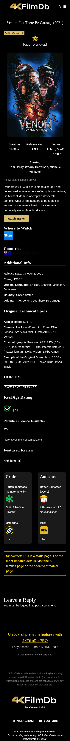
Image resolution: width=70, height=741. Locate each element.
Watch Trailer (16, 218)
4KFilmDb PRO (35, 641)
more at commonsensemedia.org (23, 439)
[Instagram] (23, 721)
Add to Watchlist (14, 33)
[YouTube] (48, 721)
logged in (25, 605)
